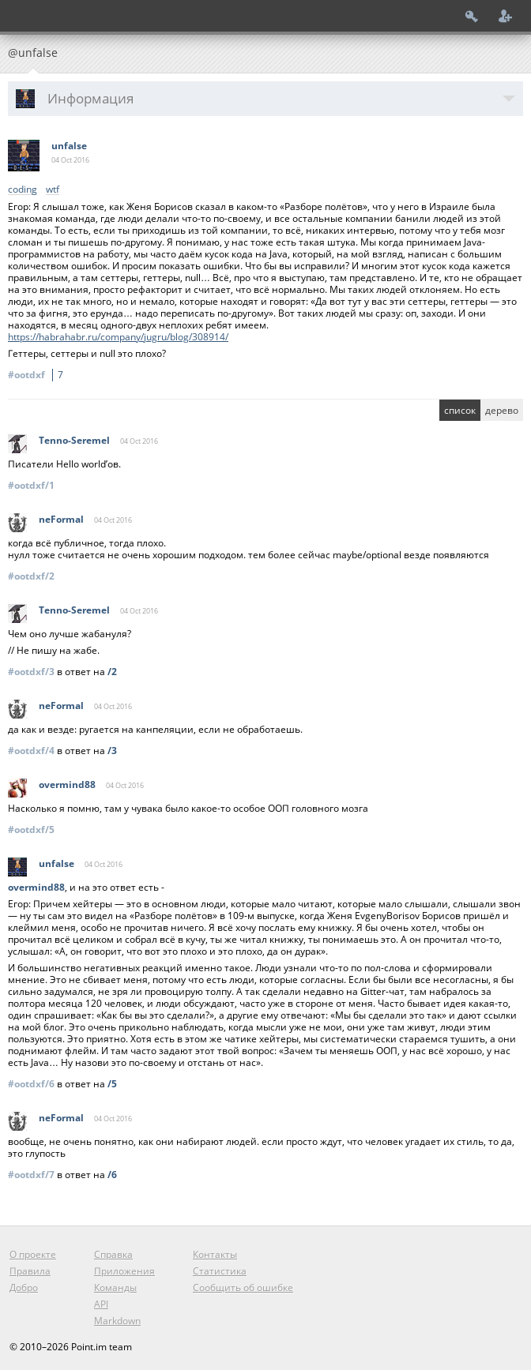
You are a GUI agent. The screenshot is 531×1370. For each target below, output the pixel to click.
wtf (52, 190)
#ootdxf (38, 374)
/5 (112, 1083)
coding (22, 190)
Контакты (215, 1254)
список (460, 410)
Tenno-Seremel (74, 440)
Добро (23, 1287)
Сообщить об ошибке (243, 1287)
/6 (112, 1174)
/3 (112, 750)
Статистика (220, 1271)
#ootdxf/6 (31, 1083)
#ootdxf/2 (31, 576)
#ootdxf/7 (31, 1174)
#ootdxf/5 (31, 829)
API (101, 1304)
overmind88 (67, 784)
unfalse (69, 145)
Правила (30, 1271)
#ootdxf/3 (31, 671)
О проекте (32, 1254)
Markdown (117, 1321)
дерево (501, 410)
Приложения (124, 1271)
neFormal (61, 519)
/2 (112, 671)
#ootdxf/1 (31, 485)
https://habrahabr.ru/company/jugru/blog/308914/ (118, 336)
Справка (113, 1254)
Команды (115, 1287)
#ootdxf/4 (31, 750)
